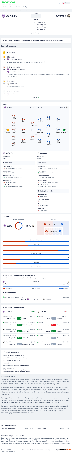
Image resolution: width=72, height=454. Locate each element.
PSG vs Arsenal (42, 428)
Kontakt (29, 449)
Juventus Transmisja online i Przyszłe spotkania (16, 371)
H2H (42, 33)
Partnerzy (47, 449)
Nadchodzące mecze (9, 425)
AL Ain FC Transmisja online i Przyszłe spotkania (16, 370)
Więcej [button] (36, 97)
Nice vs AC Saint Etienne (8, 428)
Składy (37, 33)
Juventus (66, 284)
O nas (23, 449)
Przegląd (31, 33)
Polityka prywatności (37, 449)
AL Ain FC (6, 284)
